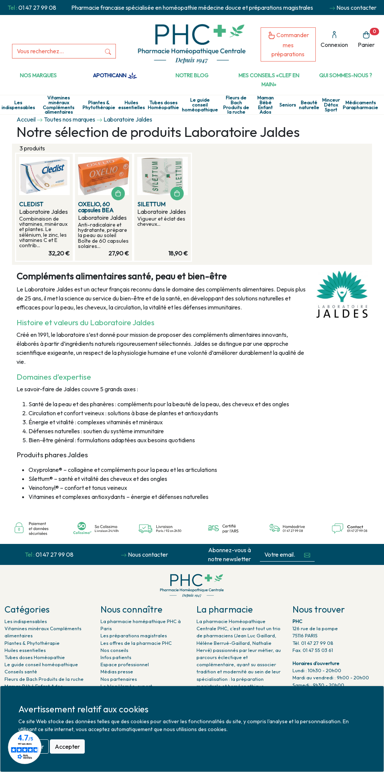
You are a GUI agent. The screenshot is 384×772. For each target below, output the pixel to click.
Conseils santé (20, 671)
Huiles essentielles (131, 105)
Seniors (287, 104)
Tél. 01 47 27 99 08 (312, 643)
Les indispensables (18, 105)
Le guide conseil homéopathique (200, 105)
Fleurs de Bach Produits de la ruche (236, 104)
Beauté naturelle (309, 105)
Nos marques (38, 75)
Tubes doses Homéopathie (163, 105)
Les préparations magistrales (133, 635)
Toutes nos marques (69, 119)
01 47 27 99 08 (37, 7)
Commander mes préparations (288, 44)
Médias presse (116, 671)
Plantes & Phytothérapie (98, 105)
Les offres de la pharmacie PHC (136, 643)
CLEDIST (31, 204)
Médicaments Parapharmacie (360, 105)
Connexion (334, 39)
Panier (368, 38)
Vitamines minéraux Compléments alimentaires (58, 104)
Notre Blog (192, 75)
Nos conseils (114, 650)
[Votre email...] (280, 555)
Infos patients (115, 657)
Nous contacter (356, 7)
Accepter (67, 746)
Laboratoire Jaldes (128, 119)
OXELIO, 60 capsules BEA (96, 207)
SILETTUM (151, 204)
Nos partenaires (118, 679)
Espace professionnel (124, 664)
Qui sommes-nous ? (345, 75)
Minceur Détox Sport (331, 105)
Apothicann (115, 75)
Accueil (26, 119)
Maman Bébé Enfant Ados (265, 104)
